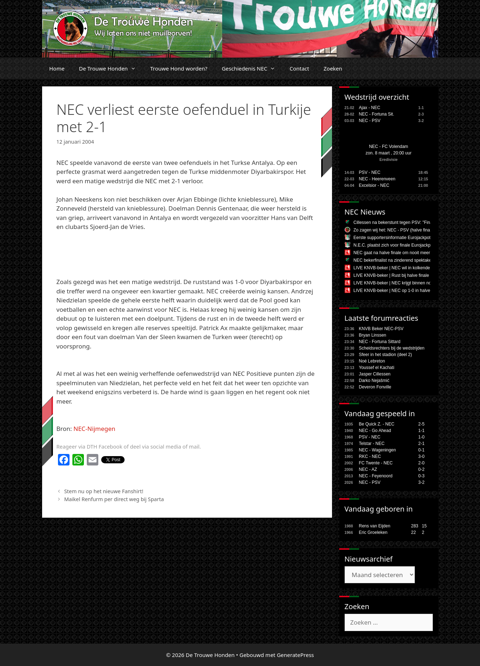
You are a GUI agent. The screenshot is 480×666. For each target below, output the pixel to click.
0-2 (421, 469)
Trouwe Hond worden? (178, 68)
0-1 (421, 450)
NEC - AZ (368, 469)
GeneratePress (295, 654)
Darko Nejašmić (374, 380)
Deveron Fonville (375, 387)
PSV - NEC (370, 172)
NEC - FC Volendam (388, 146)
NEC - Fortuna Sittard (379, 341)
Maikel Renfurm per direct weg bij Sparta (114, 499)
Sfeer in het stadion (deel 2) (385, 354)
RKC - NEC (370, 456)
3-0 (421, 456)
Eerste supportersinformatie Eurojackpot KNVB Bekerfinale (410, 237)
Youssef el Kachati (376, 367)
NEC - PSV (370, 120)
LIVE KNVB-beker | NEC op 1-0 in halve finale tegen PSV (409, 290)
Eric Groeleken (373, 532)
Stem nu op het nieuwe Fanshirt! (103, 491)
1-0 (421, 437)
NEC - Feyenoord (375, 475)
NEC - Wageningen (377, 450)
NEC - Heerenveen (377, 178)
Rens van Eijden (374, 525)
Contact (299, 68)
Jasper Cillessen (375, 374)
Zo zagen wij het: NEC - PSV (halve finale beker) (400, 230)
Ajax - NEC (369, 107)
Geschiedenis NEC (252, 68)
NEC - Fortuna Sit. (376, 114)
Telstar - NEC (372, 443)
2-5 (421, 424)
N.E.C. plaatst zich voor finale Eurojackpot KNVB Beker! (407, 245)
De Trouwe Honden (111, 68)
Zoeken (332, 68)
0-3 (421, 475)
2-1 (421, 443)
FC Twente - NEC (376, 462)
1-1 (421, 430)
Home (57, 68)
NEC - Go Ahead (375, 430)
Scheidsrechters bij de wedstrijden (392, 348)
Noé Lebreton (372, 361)
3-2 (421, 482)
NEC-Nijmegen (94, 428)
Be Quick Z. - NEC (377, 424)
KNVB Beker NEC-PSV (381, 328)
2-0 (421, 462)
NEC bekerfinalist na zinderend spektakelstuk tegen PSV (408, 260)
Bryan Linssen (372, 335)
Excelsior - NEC (374, 185)
